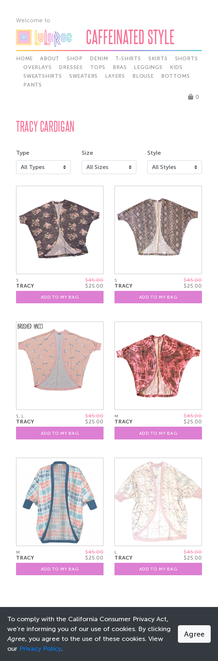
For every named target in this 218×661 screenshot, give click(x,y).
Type (22, 152)
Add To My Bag (60, 297)
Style (154, 152)
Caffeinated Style (130, 36)
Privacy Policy (40, 649)
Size (87, 152)
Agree (194, 634)
